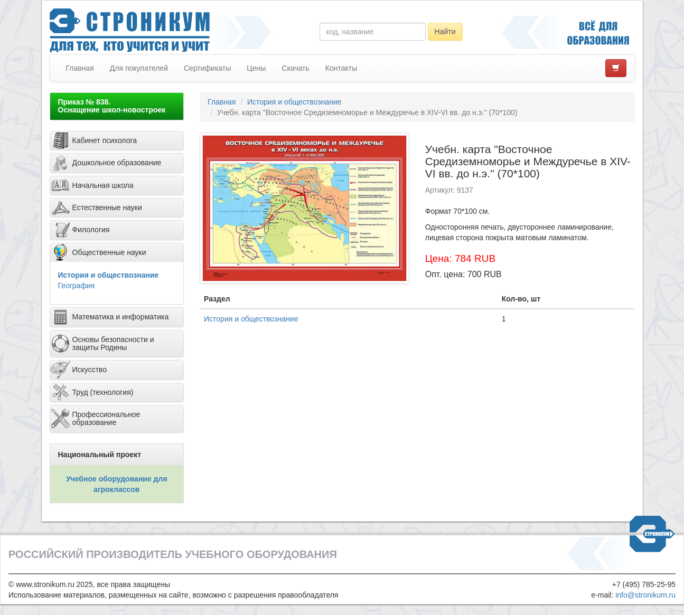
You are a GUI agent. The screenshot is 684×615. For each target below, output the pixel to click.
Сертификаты (207, 68)
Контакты (341, 68)
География (76, 285)
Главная (80, 68)
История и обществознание (108, 275)
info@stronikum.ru (645, 595)
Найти (445, 31)
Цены (256, 68)
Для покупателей (139, 68)
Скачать (296, 68)
